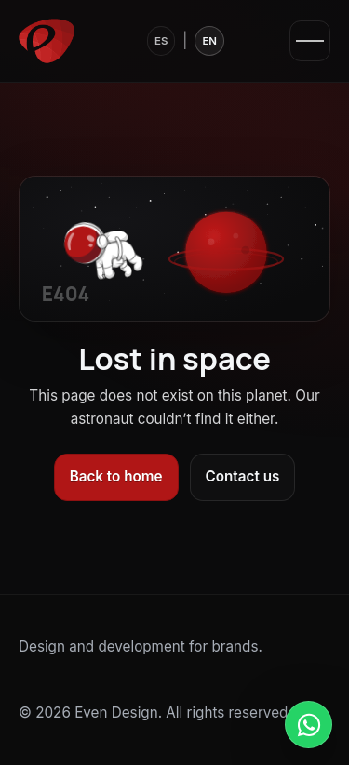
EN (209, 40)
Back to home (116, 476)
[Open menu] (309, 40)
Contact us (243, 476)
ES (161, 40)
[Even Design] (46, 41)
